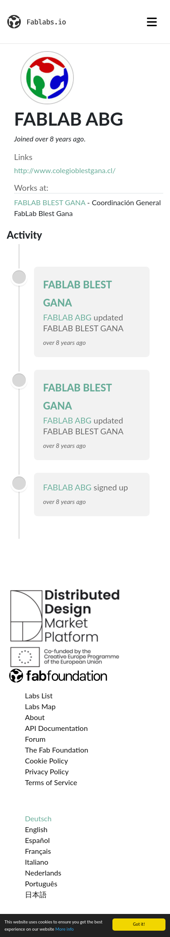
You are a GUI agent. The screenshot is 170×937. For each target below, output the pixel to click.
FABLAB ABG (67, 317)
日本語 (36, 894)
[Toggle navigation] (152, 21)
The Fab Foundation (56, 749)
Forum (35, 739)
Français (38, 851)
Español (37, 840)
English (36, 829)
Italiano (37, 861)
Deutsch (38, 818)
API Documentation (56, 728)
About (35, 717)
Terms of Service (51, 782)
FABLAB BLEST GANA (49, 202)
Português (41, 883)
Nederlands (43, 872)
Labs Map (40, 706)
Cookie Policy (46, 760)
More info (64, 929)
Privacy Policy (47, 771)
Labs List (39, 695)
